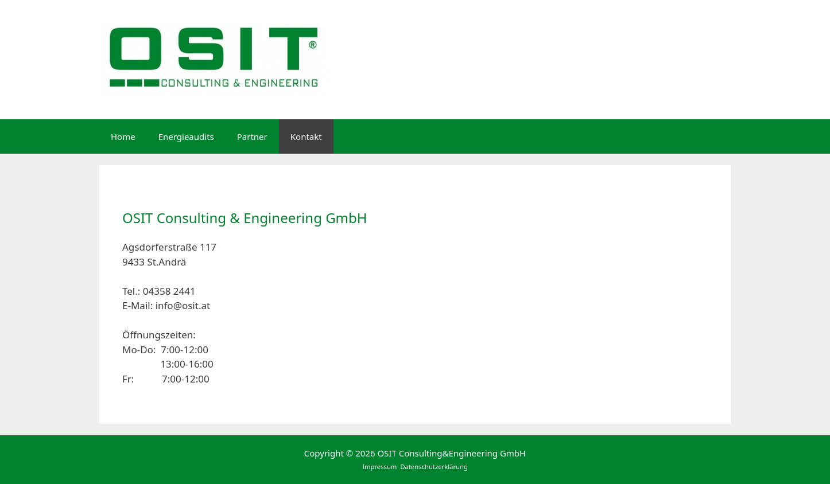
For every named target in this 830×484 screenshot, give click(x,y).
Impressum (380, 466)
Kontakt (306, 136)
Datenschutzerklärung (434, 466)
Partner (252, 136)
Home (123, 136)
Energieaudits (186, 136)
